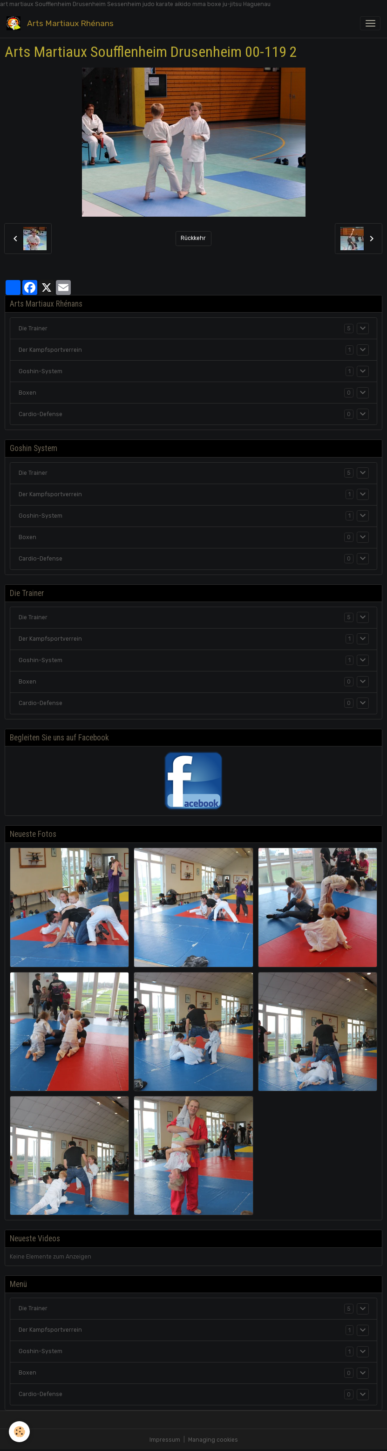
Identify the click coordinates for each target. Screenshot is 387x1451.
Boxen (27, 393)
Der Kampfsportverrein (50, 350)
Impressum (164, 1440)
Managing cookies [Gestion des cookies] (213, 1440)
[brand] (62, 23)
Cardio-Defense (40, 414)
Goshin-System (40, 371)
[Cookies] (19, 1431)
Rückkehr (193, 238)
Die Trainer (33, 328)
